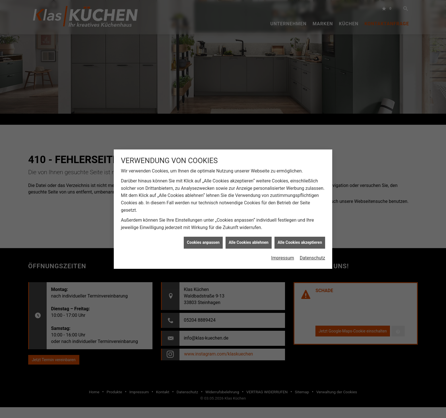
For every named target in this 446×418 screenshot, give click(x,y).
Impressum (282, 255)
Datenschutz (312, 255)
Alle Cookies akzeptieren (300, 240)
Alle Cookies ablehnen (249, 240)
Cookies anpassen (203, 240)
